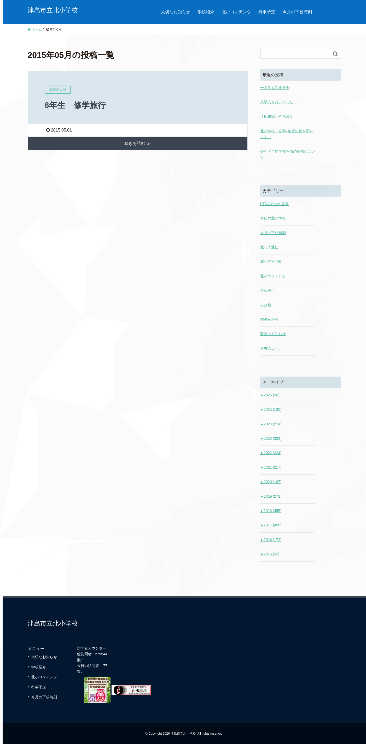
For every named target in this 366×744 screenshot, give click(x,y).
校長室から (269, 319)
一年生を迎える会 (274, 88)
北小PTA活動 (271, 261)
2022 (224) (271, 453)
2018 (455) (271, 511)
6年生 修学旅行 (76, 105)
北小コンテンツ (236, 12)
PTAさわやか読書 (274, 204)
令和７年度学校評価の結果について (287, 154)
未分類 (265, 305)
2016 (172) (271, 540)
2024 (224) (271, 424)
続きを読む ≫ (137, 143)
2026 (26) (270, 395)
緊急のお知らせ (273, 334)
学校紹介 (205, 12)
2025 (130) (271, 409)
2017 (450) (271, 525)
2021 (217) (271, 467)
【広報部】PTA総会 (276, 116)
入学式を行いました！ (278, 102)
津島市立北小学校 (53, 10)
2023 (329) (271, 438)
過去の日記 (269, 348)
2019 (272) (271, 496)
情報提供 (267, 290)
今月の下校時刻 (297, 12)
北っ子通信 (269, 247)
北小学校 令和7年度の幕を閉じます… (286, 134)
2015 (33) (270, 554)
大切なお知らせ (175, 12)
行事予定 (266, 12)
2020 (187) (271, 482)
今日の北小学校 (273, 218)
